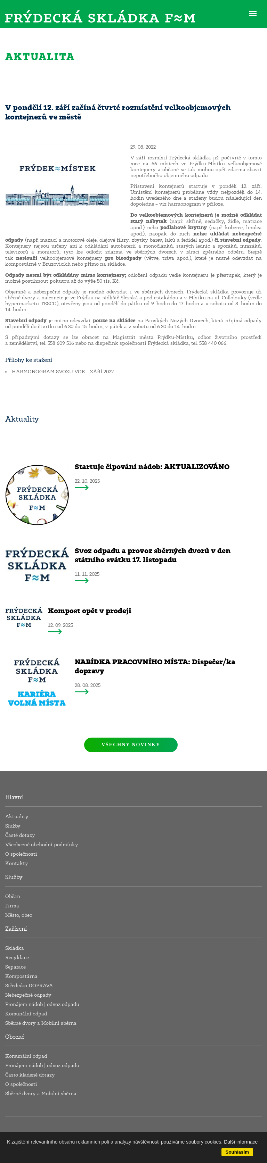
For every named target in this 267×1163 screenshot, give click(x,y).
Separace (15, 967)
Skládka (14, 948)
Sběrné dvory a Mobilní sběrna (40, 1023)
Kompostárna (21, 976)
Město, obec (18, 915)
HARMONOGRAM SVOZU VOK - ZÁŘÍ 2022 (63, 372)
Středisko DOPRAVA (29, 986)
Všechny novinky (131, 744)
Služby (13, 826)
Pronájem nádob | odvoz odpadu (42, 1004)
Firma (12, 906)
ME (253, 13)
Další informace (241, 1142)
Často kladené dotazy (30, 1075)
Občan (12, 896)
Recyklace (17, 958)
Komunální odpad (26, 1014)
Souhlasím (237, 1152)
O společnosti (21, 854)
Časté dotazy (20, 835)
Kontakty (16, 863)
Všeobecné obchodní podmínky (41, 845)
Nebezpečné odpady (28, 995)
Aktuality (17, 817)
